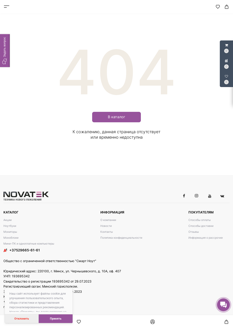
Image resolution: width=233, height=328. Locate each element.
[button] (5, 50)
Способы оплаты (199, 220)
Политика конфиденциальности (121, 237)
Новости (106, 226)
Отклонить (21, 318)
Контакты (106, 231)
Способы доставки (200, 226)
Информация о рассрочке (205, 237)
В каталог (116, 117)
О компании (108, 220)
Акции (7, 220)
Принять (55, 318)
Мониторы (10, 231)
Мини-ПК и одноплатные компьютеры (28, 243)
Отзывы (193, 231)
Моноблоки (10, 237)
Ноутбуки (9, 226)
